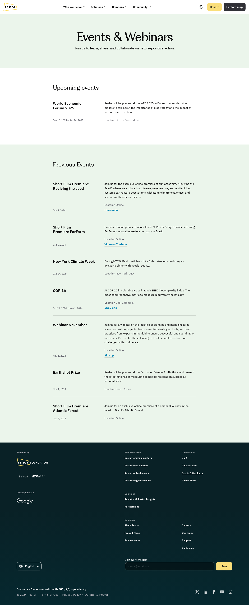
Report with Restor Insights (139, 499)
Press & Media (132, 532)
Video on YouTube (115, 244)
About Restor (131, 525)
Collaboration (189, 465)
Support (186, 540)
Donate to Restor (96, 594)
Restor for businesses (136, 473)
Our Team (187, 532)
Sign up (109, 355)
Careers (186, 525)
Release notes (132, 540)
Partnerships (131, 506)
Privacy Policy (71, 594)
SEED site (110, 307)
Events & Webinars (192, 473)
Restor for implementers (138, 457)
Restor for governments (137, 480)
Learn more (111, 210)
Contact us (188, 548)
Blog (184, 457)
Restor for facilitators (136, 465)
